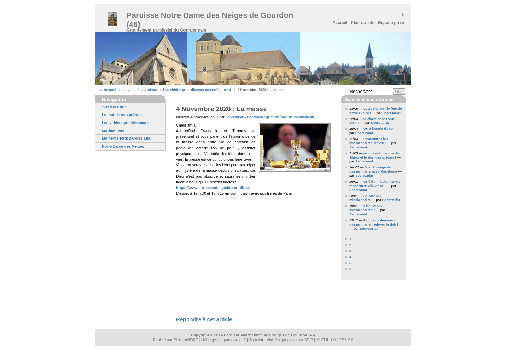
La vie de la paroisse (139, 90)
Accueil (340, 22)
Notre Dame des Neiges (123, 146)
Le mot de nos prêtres (122, 115)
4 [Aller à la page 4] (350, 257)
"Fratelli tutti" (114, 107)
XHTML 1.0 (326, 340)
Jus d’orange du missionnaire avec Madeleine (373, 169)
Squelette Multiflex (265, 340)
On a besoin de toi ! (379, 128)
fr (403, 14)
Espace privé (391, 22)
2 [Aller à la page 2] (350, 245)
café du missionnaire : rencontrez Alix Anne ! (374, 184)
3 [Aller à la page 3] (350, 251)
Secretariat (235, 117)
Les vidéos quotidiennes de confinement (197, 90)
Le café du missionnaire (365, 198)
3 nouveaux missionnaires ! (365, 208)
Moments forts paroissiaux (126, 138)
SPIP (308, 340)
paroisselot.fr (235, 340)
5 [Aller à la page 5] (350, 263)
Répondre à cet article (204, 319)
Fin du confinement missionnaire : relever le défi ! (373, 222)
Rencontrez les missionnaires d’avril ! (368, 141)
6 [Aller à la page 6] (350, 269)
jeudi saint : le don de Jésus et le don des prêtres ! (374, 155)
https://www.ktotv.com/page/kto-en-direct (213, 188)
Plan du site (363, 22)
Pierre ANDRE (186, 340)
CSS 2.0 (346, 340)
